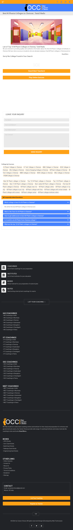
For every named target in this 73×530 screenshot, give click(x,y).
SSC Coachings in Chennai (11, 368)
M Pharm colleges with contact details (56, 189)
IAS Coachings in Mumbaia (11, 318)
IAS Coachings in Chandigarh (12, 327)
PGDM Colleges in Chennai (11, 175)
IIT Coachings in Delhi (10, 339)
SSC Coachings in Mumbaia (12, 366)
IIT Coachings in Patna (10, 354)
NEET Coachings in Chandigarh (13, 400)
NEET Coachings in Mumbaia (12, 390)
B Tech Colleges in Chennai (32, 167)
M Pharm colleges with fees (34, 189)
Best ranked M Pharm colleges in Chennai (48, 184)
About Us (6, 466)
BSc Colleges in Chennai (17, 170)
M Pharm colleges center (29, 192)
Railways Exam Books (10, 448)
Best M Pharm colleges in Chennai (14, 181)
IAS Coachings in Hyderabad (12, 322)
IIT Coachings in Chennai (11, 344)
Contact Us (7, 463)
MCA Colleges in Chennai (44, 173)
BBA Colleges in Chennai (50, 167)
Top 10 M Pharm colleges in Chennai (39, 181)
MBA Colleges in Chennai (27, 173)
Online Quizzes (8, 461)
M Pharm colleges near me (29, 187)
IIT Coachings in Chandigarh (12, 351)
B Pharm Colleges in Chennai (13, 167)
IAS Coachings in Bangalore (12, 325)
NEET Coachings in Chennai (12, 393)
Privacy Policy (8, 468)
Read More (65, 54)
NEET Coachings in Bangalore (12, 398)
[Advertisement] (36, 95)
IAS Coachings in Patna (10, 329)
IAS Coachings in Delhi (10, 315)
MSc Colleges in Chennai (61, 173)
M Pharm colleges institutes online (48, 192)
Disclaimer (7, 473)
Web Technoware (57, 521)
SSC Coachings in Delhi (10, 364)
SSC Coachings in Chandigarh (12, 376)
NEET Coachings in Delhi (11, 388)
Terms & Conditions (9, 470)
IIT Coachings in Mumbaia (11, 342)
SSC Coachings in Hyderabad (12, 371)
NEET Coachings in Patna (11, 402)
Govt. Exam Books (9, 443)
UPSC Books (7, 441)
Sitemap (6, 475)
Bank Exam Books (9, 446)
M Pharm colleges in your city (15, 189)
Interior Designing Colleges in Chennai (37, 170)
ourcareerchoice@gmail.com (16, 488)
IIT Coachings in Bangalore (11, 349)
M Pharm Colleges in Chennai (58, 170)
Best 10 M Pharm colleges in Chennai (21, 184)
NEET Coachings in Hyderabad (12, 395)
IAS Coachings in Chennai (11, 320)
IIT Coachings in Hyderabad (11, 347)
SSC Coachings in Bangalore (12, 373)
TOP (36, 514)
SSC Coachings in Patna (11, 378)
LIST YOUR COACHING (36, 302)
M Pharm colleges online (46, 187)
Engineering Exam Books (11, 451)
